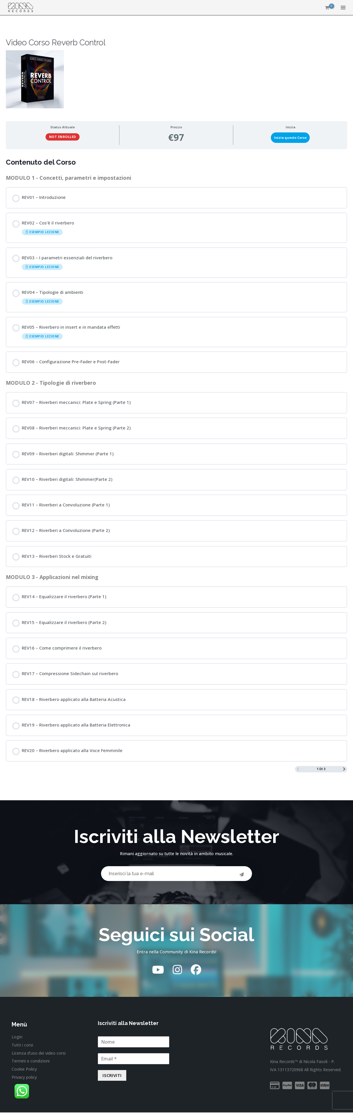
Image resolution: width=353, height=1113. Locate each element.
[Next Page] (344, 767)
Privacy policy (24, 1077)
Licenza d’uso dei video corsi (39, 1053)
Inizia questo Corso (290, 137)
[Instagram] (177, 970)
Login (17, 1037)
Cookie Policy (24, 1069)
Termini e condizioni (31, 1061)
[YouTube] (158, 970)
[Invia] (242, 873)
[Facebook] (196, 970)
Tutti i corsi (22, 1045)
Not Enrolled (62, 136)
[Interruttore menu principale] (343, 8)
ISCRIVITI (112, 1076)
